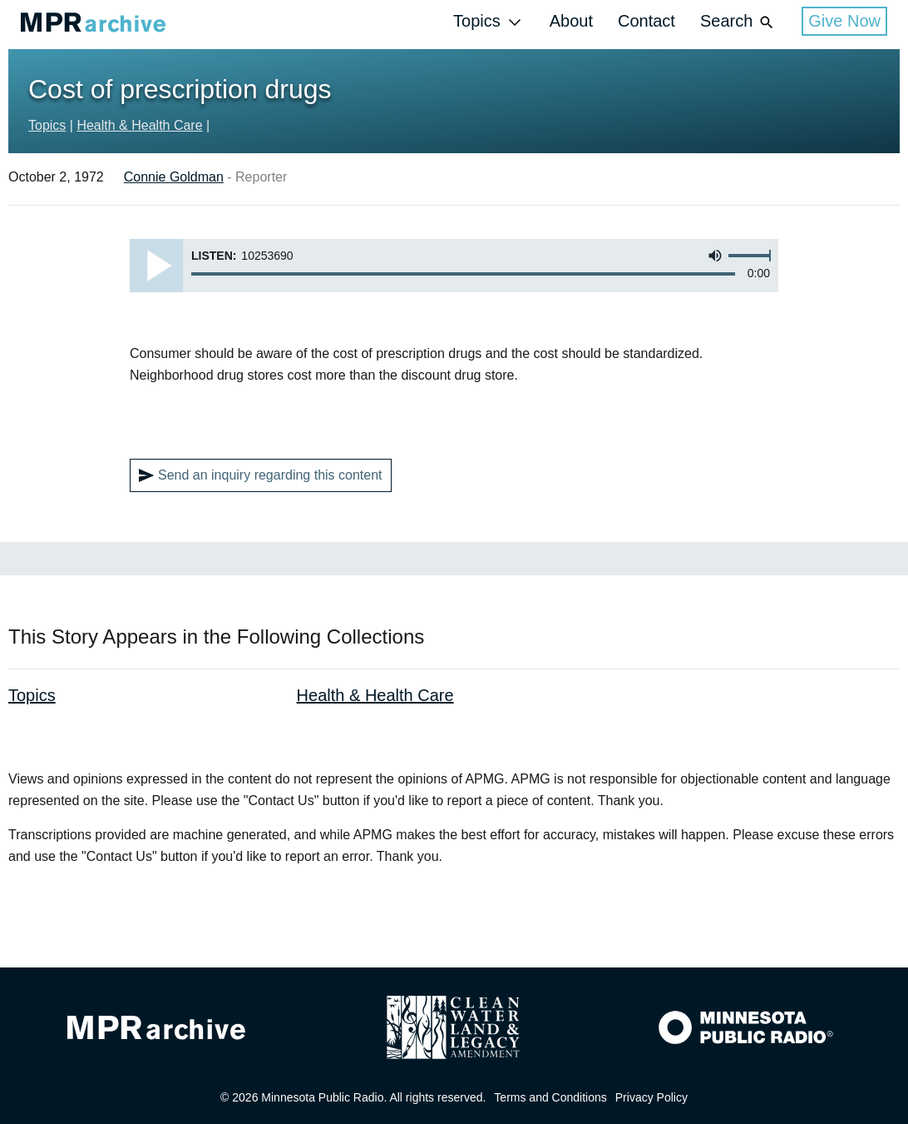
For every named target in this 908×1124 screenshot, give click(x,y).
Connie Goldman (174, 177)
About (571, 21)
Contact (646, 21)
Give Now (844, 21)
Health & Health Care (139, 125)
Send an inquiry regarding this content (260, 475)
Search (738, 22)
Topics (489, 22)
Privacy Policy (651, 1097)
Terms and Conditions (550, 1097)
